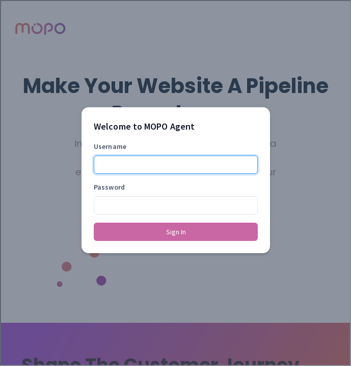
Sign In (176, 232)
